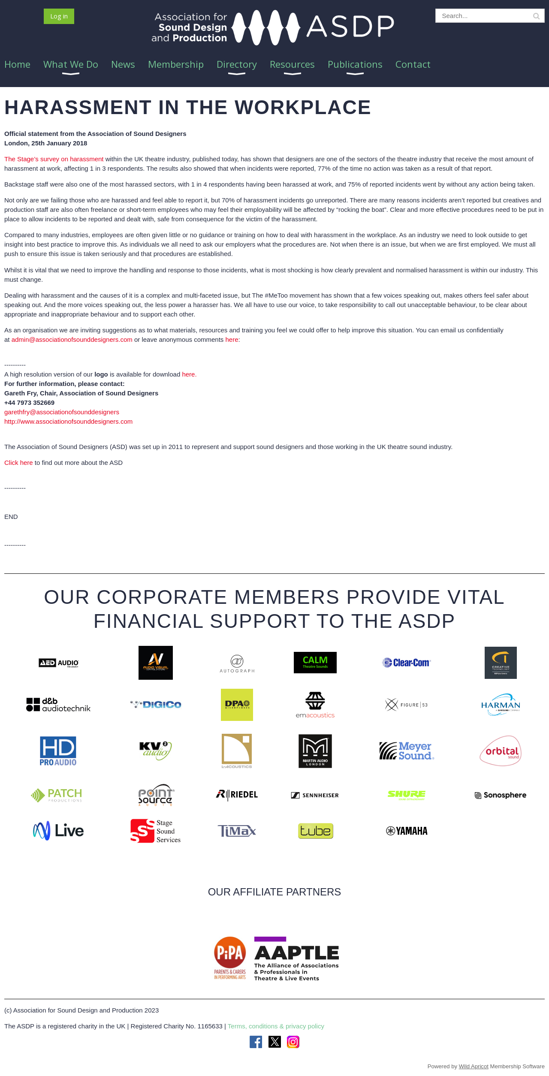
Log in (59, 16)
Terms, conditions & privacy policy (276, 1026)
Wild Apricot (474, 1066)
